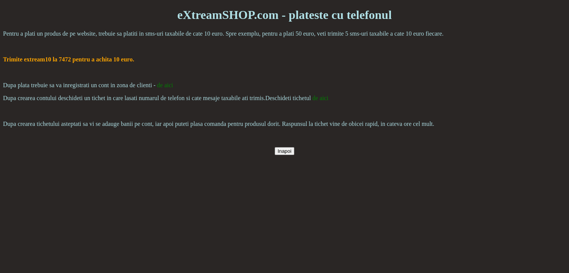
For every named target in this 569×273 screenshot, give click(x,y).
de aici (165, 85)
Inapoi (284, 151)
